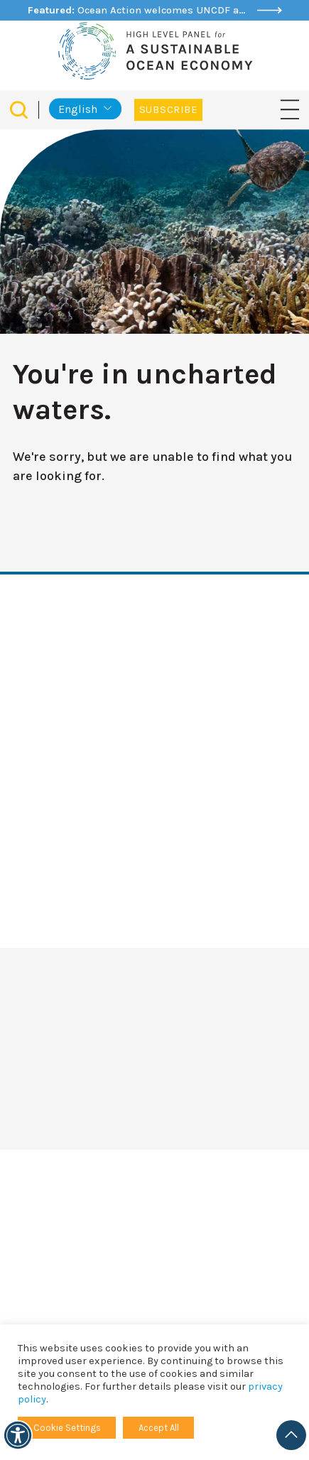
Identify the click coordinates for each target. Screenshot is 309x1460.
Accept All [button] (159, 1427)
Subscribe (168, 110)
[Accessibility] (18, 1435)
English (77, 109)
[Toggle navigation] (290, 109)
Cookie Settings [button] (67, 1427)
